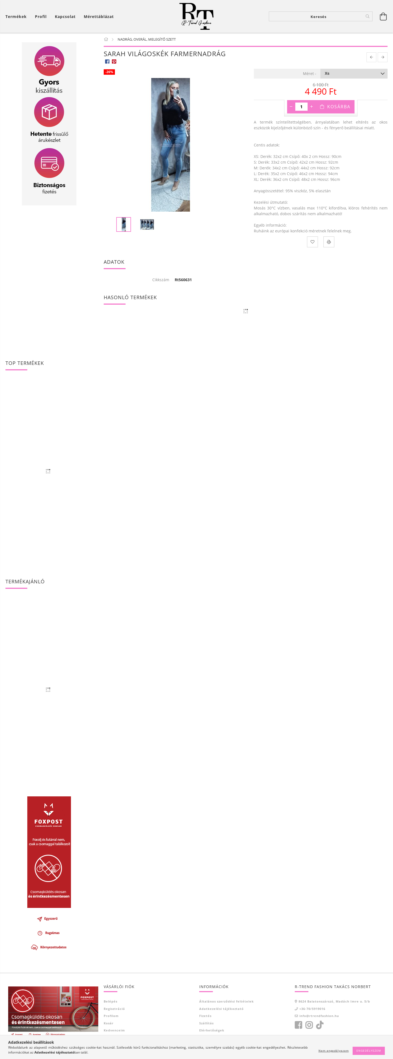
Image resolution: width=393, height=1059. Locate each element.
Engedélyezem (368, 1050)
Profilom (111, 1016)
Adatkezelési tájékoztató (221, 1009)
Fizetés (205, 1016)
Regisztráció (114, 1009)
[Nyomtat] (328, 241)
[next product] (383, 57)
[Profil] (41, 16)
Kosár (109, 1023)
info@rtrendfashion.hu (319, 1016)
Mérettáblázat (99, 16)
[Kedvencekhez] (312, 241)
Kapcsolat (65, 16)
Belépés (110, 1001)
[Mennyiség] (301, 107)
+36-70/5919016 (312, 1009)
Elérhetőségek (211, 1030)
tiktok (321, 1025)
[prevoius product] (371, 57)
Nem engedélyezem (333, 1050)
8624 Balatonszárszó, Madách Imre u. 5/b (334, 1001)
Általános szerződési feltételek (226, 1001)
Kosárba (338, 107)
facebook (298, 1025)
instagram (308, 1025)
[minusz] (291, 107)
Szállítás (206, 1023)
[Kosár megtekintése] (17, 16)
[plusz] (312, 107)
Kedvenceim (114, 1030)
